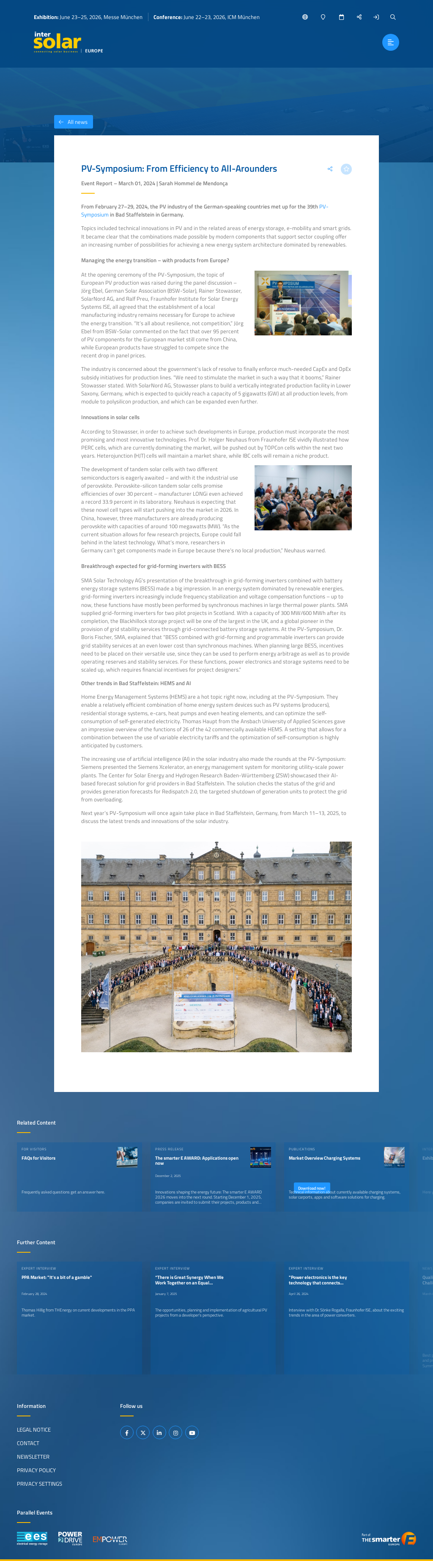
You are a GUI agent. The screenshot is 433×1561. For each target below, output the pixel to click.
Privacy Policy (36, 1470)
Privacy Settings (39, 1483)
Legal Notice (34, 1429)
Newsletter (33, 1456)
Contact (28, 1443)
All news (71, 122)
